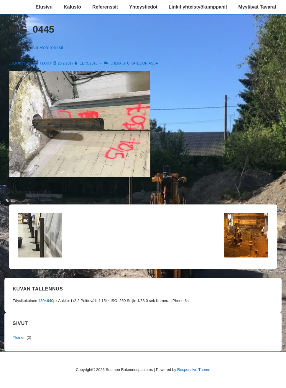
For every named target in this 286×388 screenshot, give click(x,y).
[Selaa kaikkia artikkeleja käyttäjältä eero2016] (86, 63)
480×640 (45, 300)
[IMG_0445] (65, 63)
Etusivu (43, 6)
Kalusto (72, 6)
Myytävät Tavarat (257, 6)
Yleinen (19, 337)
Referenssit (105, 6)
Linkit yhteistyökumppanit (198, 6)
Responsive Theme (193, 369)
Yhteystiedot (143, 6)
